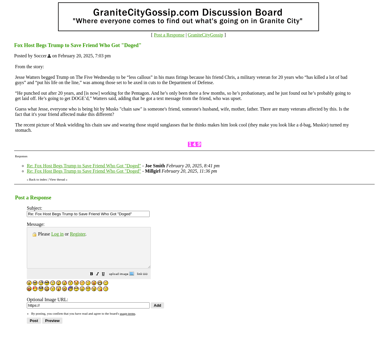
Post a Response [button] (169, 34)
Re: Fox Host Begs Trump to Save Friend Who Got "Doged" (84, 165)
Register (77, 233)
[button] (106, 282)
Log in (57, 233)
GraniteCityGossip (205, 34)
